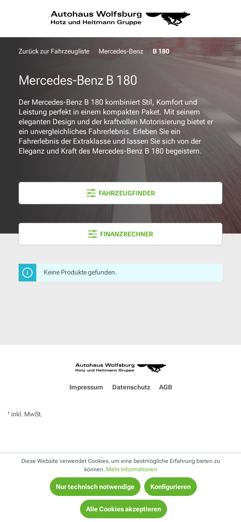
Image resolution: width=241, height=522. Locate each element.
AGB (165, 387)
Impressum (86, 387)
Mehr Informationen (131, 469)
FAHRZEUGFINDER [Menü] (121, 193)
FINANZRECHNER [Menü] (120, 234)
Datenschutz (131, 387)
